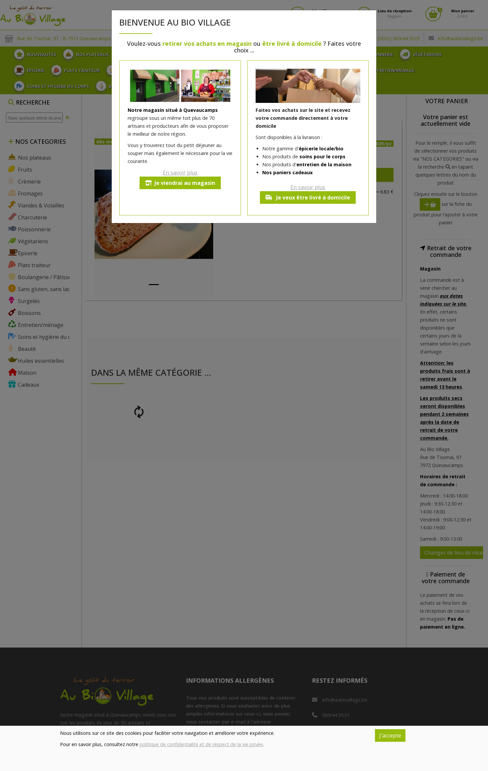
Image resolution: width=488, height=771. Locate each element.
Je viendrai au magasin (180, 183)
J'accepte (390, 735)
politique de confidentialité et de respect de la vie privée (201, 744)
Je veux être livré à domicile (308, 197)
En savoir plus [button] (180, 172)
